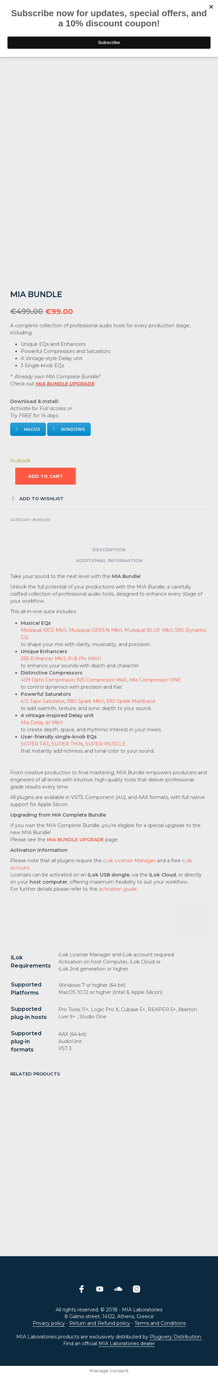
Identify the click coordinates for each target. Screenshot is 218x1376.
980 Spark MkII (85, 701)
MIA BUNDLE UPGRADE (65, 384)
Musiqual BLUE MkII (148, 630)
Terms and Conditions (160, 1323)
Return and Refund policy (99, 1323)
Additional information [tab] (109, 560)
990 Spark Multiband (130, 701)
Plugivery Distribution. (176, 1337)
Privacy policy (49, 1323)
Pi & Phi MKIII (84, 659)
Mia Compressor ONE (155, 680)
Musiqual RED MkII (44, 630)
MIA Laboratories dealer (126, 1344)
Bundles (41, 520)
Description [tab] (109, 549)
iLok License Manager (129, 861)
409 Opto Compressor (47, 680)
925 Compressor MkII (101, 680)
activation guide (118, 889)
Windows (69, 429)
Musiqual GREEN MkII (95, 630)
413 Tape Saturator (43, 701)
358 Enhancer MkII (43, 659)
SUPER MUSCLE (105, 744)
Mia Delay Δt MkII (42, 722)
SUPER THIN (67, 744)
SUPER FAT (35, 744)
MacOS (28, 429)
